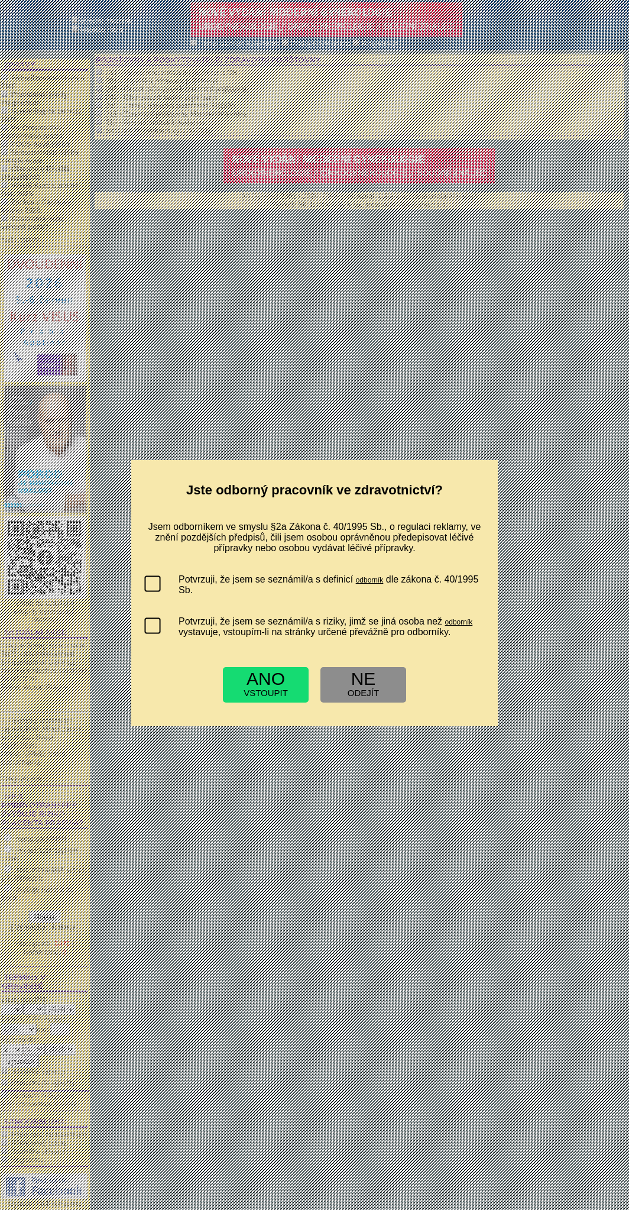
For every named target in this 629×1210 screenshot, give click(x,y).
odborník (370, 580)
